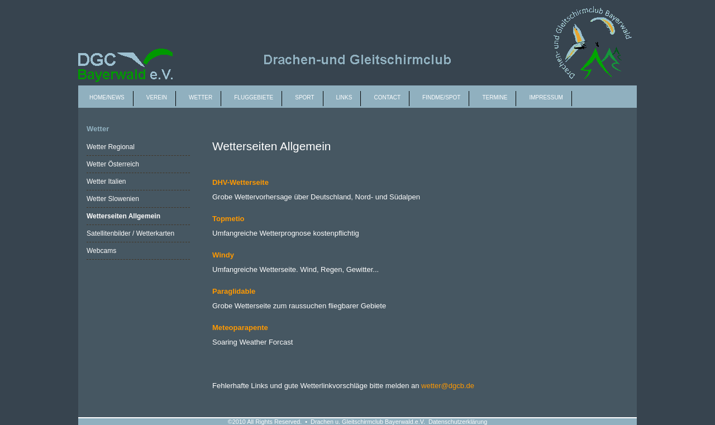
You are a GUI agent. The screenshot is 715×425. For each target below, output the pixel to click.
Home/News (107, 97)
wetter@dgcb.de (447, 385)
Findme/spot (441, 97)
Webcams (101, 251)
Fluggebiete (253, 97)
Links (344, 97)
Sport (304, 97)
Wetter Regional (111, 147)
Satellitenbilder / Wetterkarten (130, 233)
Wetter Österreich (113, 164)
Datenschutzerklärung (457, 421)
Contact (387, 97)
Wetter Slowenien (113, 199)
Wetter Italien (106, 181)
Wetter (200, 97)
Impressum (546, 97)
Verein (156, 97)
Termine (494, 97)
